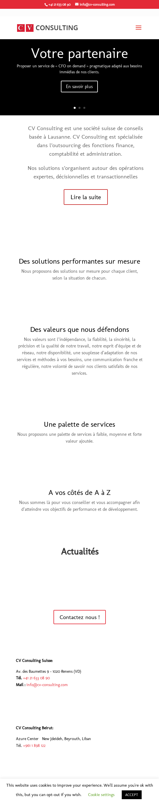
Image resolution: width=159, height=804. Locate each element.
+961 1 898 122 (34, 745)
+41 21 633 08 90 (36, 678)
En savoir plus (79, 86)
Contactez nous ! (80, 617)
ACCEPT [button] (131, 795)
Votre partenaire (79, 53)
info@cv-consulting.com (47, 684)
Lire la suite (86, 197)
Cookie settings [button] (101, 794)
